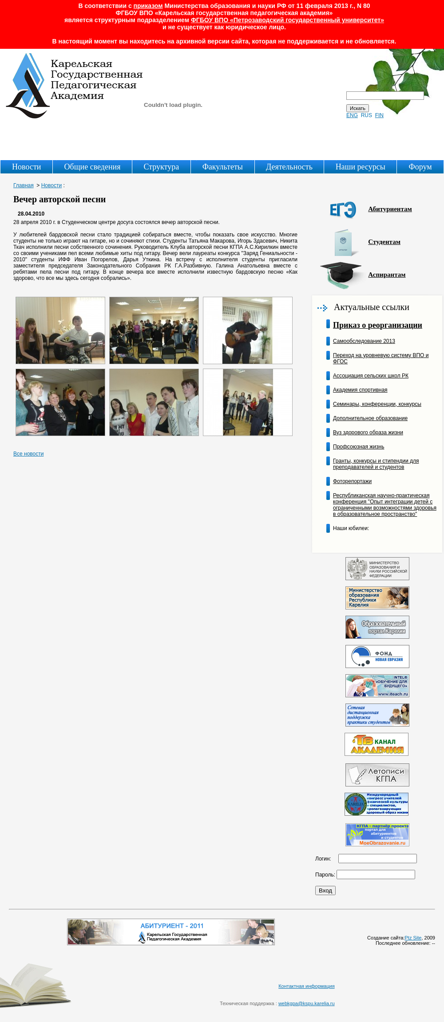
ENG (352, 115)
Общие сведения (92, 166)
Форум (420, 166)
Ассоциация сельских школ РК (370, 376)
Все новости (28, 454)
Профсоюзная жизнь (358, 447)
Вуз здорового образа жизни (368, 432)
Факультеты (222, 166)
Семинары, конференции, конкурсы (377, 404)
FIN (379, 115)
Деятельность (289, 166)
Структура (161, 166)
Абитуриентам (390, 208)
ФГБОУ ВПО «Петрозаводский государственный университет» (287, 20)
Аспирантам (386, 274)
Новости (26, 166)
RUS (366, 115)
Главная (23, 185)
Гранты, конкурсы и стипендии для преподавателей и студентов (376, 464)
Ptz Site (413, 937)
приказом (148, 5)
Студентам (384, 241)
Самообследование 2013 (364, 341)
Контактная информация (306, 986)
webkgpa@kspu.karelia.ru (306, 1003)
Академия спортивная (360, 390)
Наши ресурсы (360, 166)
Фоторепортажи (352, 481)
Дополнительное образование (370, 418)
